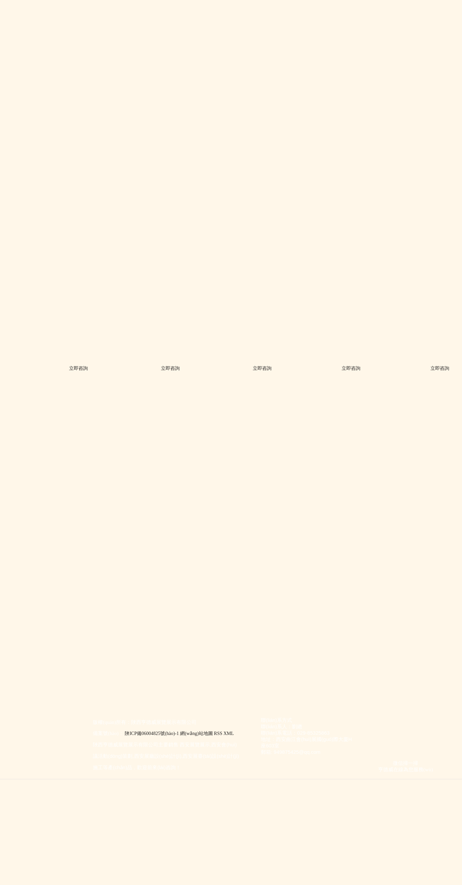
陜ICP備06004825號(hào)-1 (152, 733)
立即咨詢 (79, 368)
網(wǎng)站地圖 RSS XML (207, 733)
